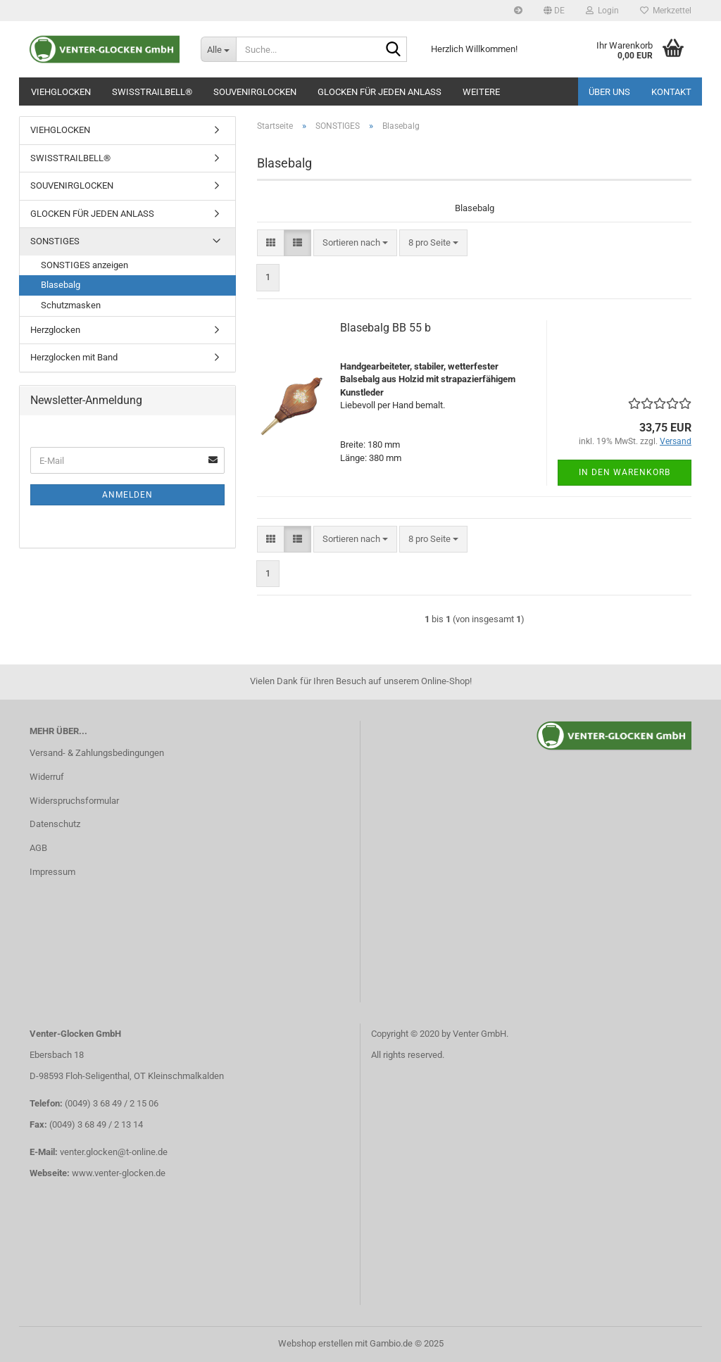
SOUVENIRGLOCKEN (254, 92)
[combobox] (355, 243)
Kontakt (671, 92)
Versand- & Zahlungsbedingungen (97, 753)
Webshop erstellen (315, 1343)
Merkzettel (665, 10)
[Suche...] (218, 49)
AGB (38, 848)
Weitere (481, 92)
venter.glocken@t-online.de (114, 1152)
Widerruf (47, 776)
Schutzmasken (71, 305)
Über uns (609, 92)
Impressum (52, 871)
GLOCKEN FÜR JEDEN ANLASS (379, 92)
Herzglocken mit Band (74, 357)
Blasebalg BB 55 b (385, 327)
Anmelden (127, 495)
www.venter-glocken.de (118, 1173)
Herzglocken (55, 329)
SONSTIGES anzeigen (84, 265)
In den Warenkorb (624, 472)
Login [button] (602, 10)
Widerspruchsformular (74, 800)
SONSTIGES (55, 241)
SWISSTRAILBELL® (152, 92)
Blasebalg (60, 284)
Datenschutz (55, 824)
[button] (554, 10)
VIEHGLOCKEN (61, 92)
